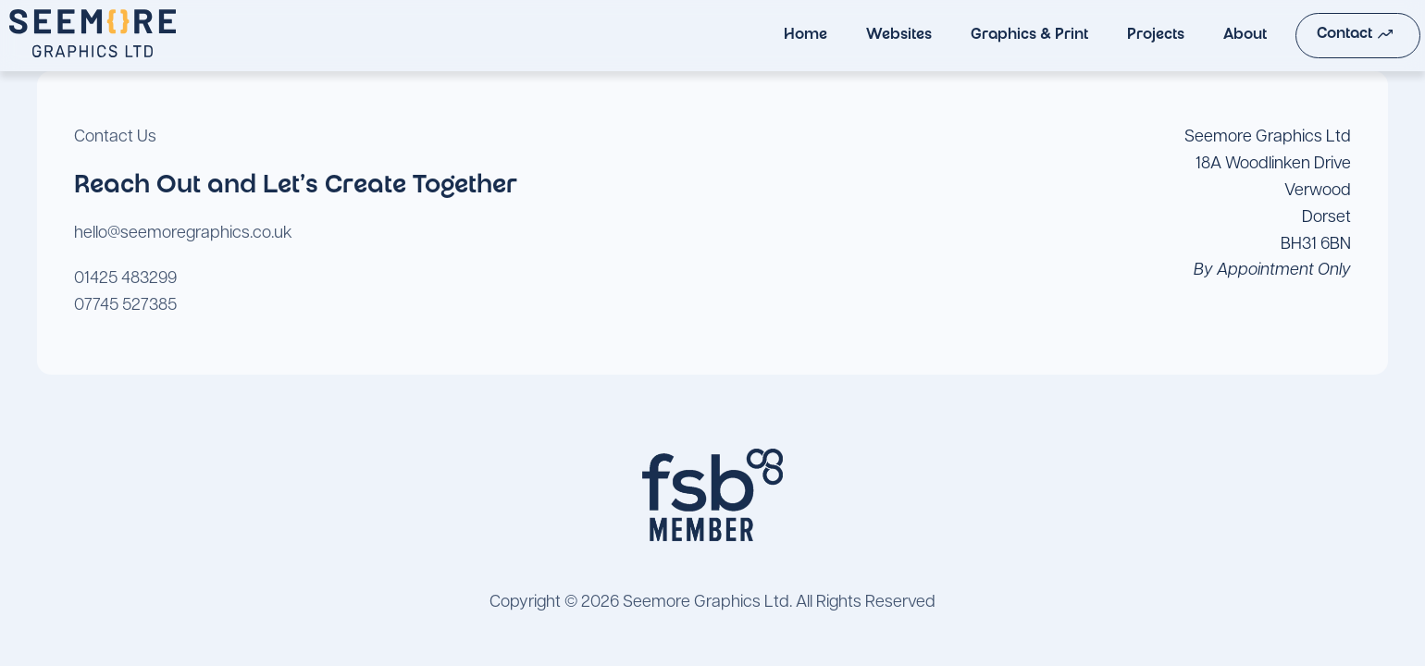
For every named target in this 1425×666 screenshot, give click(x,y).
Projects (1118, 35)
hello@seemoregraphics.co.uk (183, 233)
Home (768, 35)
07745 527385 (125, 305)
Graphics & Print (992, 35)
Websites (862, 35)
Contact (1318, 34)
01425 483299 (125, 279)
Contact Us (115, 137)
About (1208, 35)
